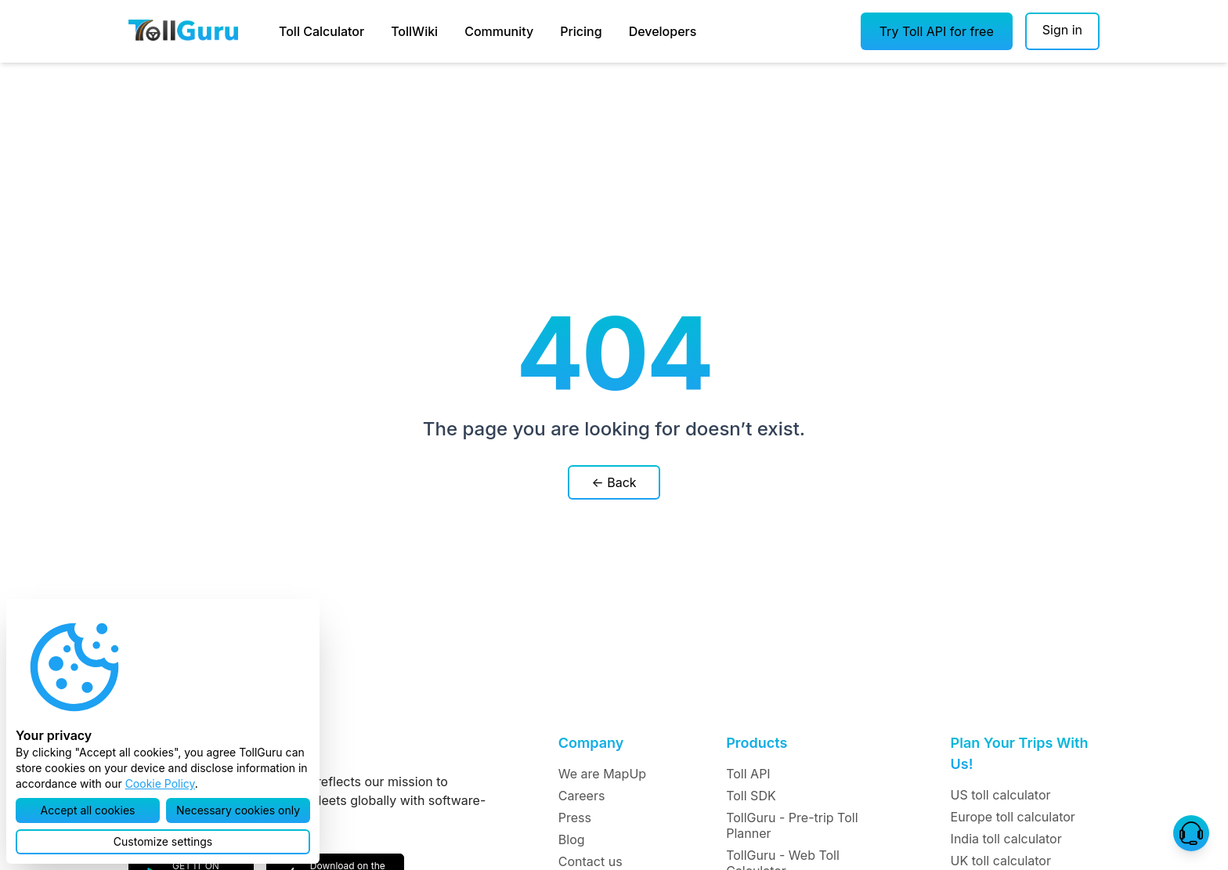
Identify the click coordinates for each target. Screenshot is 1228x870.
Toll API (748, 774)
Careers (581, 795)
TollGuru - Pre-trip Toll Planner (792, 825)
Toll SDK (750, 795)
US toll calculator (1001, 795)
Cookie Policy (160, 783)
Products (756, 743)
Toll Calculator (321, 31)
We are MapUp (602, 774)
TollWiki (414, 31)
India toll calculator (1006, 839)
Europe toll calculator (1013, 817)
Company (590, 743)
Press (574, 817)
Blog (571, 839)
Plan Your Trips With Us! (1020, 753)
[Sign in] (1062, 31)
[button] (937, 31)
